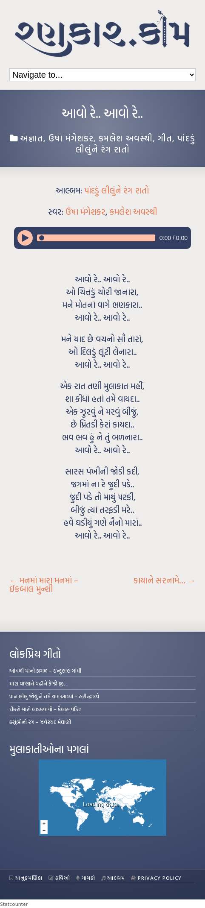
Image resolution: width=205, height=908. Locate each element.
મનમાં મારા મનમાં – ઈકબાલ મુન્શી (43, 584)
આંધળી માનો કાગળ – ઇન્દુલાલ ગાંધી (45, 670)
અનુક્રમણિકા (26, 878)
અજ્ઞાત (31, 138)
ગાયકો (85, 878)
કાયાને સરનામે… (165, 580)
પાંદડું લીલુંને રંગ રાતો (116, 190)
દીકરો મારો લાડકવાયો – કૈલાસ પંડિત (45, 709)
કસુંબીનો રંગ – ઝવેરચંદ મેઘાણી (40, 722)
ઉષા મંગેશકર (71, 138)
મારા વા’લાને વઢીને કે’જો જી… (38, 683)
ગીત (165, 138)
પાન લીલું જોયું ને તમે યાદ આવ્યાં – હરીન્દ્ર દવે (54, 696)
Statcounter (14, 904)
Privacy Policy (156, 878)
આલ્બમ (113, 878)
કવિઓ (59, 878)
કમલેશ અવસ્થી (126, 138)
